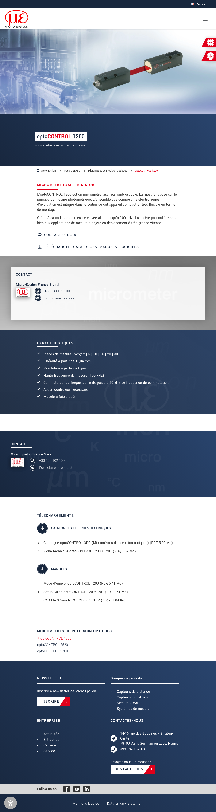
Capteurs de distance (133, 691)
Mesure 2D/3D (128, 703)
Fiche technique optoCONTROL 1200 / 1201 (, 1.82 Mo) (89, 551)
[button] (10, 803)
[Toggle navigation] (205, 19)
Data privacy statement (125, 803)
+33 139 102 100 (57, 291)
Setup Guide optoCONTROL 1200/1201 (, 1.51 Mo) (85, 591)
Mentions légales (85, 803)
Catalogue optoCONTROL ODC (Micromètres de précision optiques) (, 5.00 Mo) (108, 542)
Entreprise (51, 739)
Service (49, 751)
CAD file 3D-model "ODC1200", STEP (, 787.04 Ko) (84, 600)
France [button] (198, 4)
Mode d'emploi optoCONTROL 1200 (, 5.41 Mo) (83, 583)
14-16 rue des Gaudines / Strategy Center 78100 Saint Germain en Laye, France (149, 738)
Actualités (51, 734)
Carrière (49, 745)
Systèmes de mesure (133, 708)
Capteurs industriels (132, 697)
